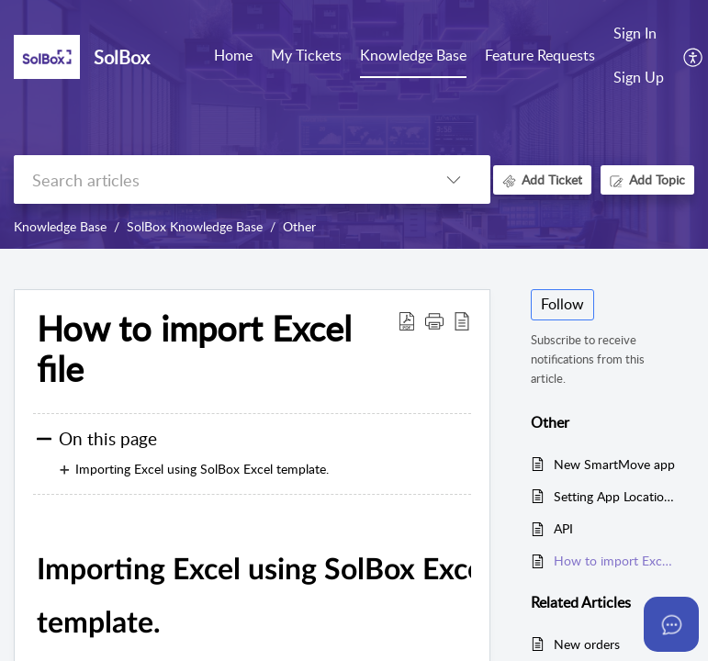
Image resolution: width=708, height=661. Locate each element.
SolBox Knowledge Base (195, 226)
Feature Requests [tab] (540, 55)
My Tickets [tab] (306, 55)
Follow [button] (562, 304)
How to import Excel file (194, 348)
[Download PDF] (407, 320)
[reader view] (462, 320)
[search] (215, 179)
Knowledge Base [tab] (413, 55)
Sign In (635, 33)
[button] (434, 320)
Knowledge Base (60, 226)
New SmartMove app (614, 464)
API (563, 528)
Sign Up (638, 77)
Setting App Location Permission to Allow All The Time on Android (615, 496)
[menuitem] (638, 35)
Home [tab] (233, 55)
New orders (587, 644)
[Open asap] (671, 624)
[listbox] (453, 179)
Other (299, 226)
